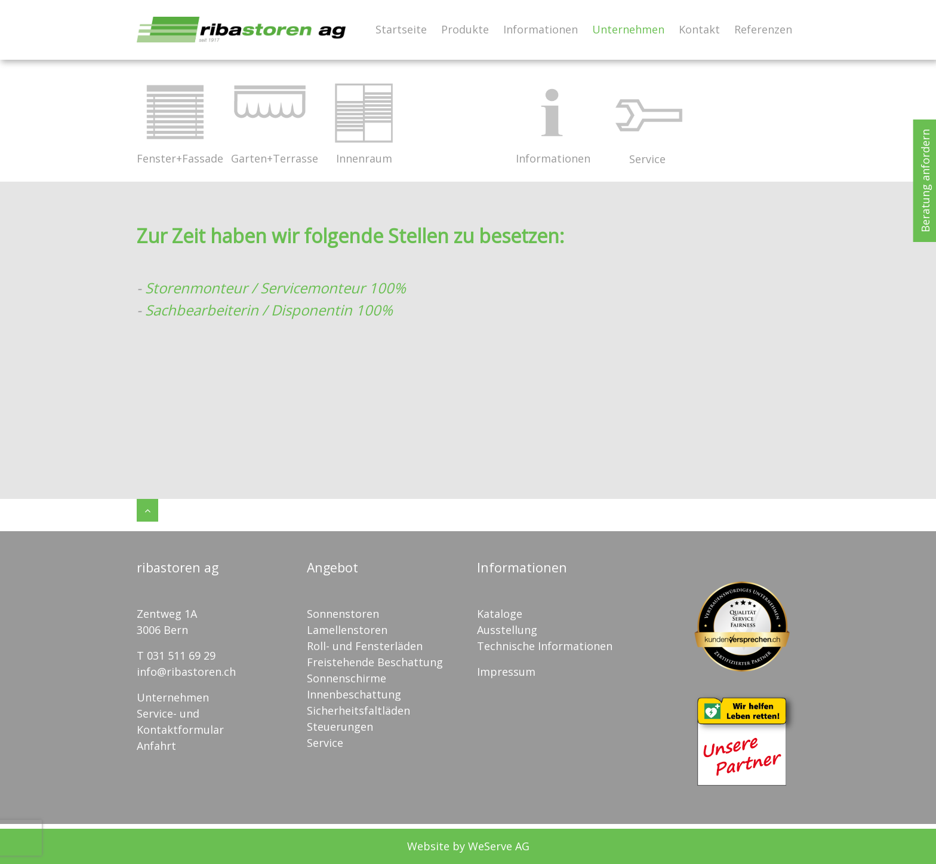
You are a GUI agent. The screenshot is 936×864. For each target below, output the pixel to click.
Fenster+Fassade (175, 120)
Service (647, 120)
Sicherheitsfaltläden (358, 710)
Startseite (401, 29)
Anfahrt (156, 746)
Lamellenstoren (347, 630)
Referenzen (763, 29)
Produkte (465, 29)
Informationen (540, 29)
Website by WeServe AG (468, 846)
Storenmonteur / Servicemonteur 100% (277, 288)
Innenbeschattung (354, 694)
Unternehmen (628, 29)
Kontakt (699, 29)
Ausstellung (507, 630)
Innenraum (364, 120)
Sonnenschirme (346, 678)
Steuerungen (340, 726)
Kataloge (499, 613)
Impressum (506, 671)
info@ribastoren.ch (186, 671)
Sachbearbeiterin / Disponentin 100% (269, 310)
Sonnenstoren (343, 613)
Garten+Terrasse (269, 120)
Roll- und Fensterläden (365, 646)
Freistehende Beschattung (375, 662)
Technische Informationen (544, 646)
